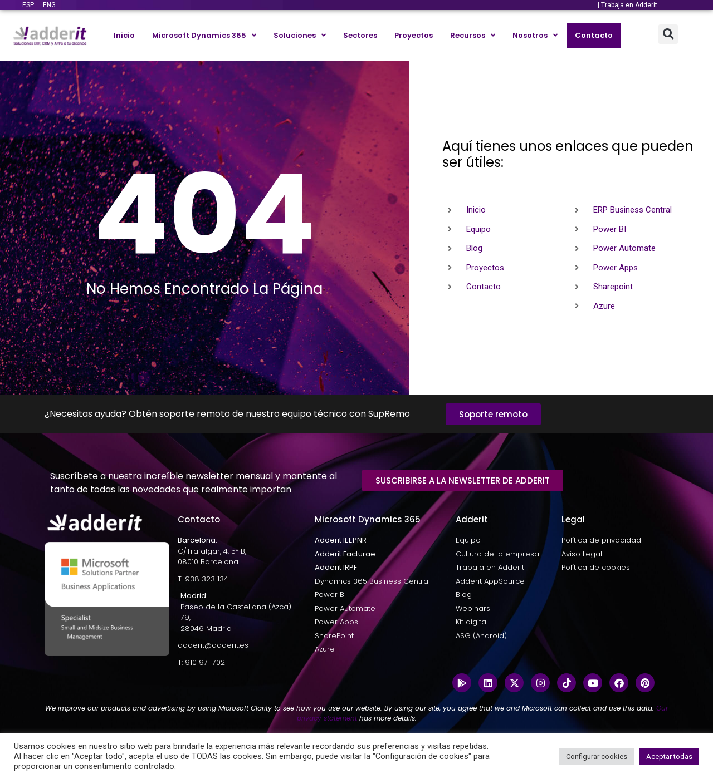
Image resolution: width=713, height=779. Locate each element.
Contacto (594, 35)
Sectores (360, 35)
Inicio (124, 35)
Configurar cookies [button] (596, 756)
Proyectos (413, 35)
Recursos (472, 35)
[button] (668, 34)
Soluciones (300, 35)
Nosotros (535, 35)
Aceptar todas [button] (669, 756)
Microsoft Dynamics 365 (204, 35)
